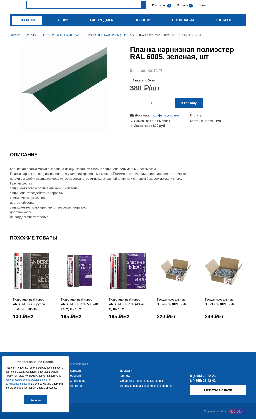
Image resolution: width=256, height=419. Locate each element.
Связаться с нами (218, 390)
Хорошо (35, 400)
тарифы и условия (165, 115)
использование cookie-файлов (22, 379)
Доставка (126, 370)
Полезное (76, 385)
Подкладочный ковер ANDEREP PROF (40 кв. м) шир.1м (127, 304)
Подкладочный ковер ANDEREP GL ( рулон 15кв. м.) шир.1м (29, 304)
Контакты (225, 20)
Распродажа (101, 20)
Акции (63, 20)
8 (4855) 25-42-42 (203, 380)
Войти (202, 5)
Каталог (31, 35)
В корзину (189, 103)
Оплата (125, 375)
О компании (183, 20)
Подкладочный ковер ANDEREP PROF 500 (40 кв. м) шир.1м (79, 304)
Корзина (183, 5)
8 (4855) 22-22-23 (203, 376)
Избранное (159, 5)
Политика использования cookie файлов (146, 385)
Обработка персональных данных (142, 380)
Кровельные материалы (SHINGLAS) (110, 35)
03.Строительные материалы (61, 35)
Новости (143, 20)
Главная (15, 35)
